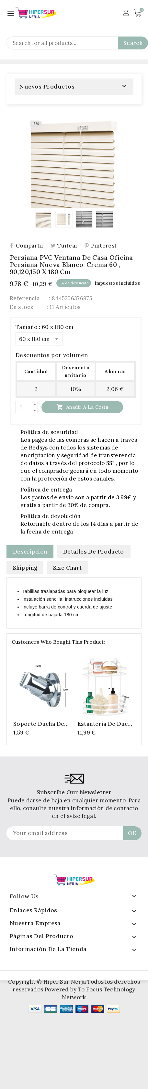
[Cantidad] (23, 407)
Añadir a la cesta (82, 407)
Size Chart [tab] (67, 567)
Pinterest (104, 245)
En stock (21, 307)
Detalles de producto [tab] (93, 551)
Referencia (25, 298)
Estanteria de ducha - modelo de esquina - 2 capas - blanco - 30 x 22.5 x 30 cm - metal (105, 724)
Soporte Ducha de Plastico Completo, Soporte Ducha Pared (40, 724)
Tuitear (67, 245)
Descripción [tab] (30, 551)
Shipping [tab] (25, 567)
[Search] (77, 43)
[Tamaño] (39, 339)
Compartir (30, 245)
